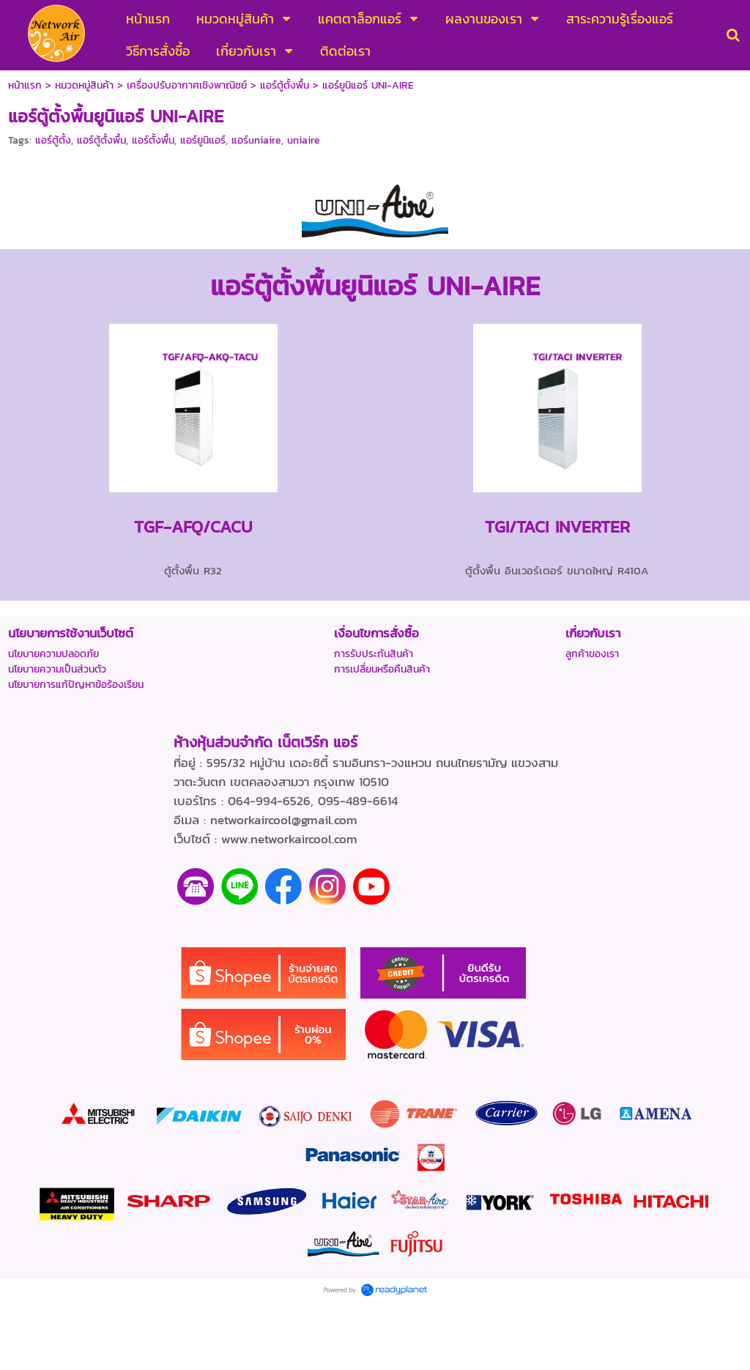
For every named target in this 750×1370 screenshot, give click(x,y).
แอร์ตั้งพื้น (153, 140)
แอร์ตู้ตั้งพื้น (284, 85)
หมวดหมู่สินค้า (84, 85)
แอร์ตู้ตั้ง (53, 140)
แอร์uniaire (256, 140)
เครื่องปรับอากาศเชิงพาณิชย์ (187, 85)
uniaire (303, 140)
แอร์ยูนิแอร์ (203, 140)
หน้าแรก (25, 85)
